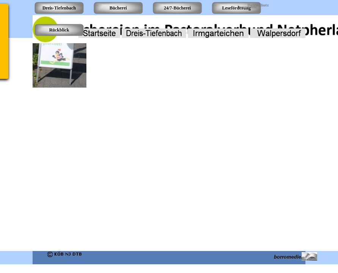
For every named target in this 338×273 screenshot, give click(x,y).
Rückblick (59, 30)
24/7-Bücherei (177, 8)
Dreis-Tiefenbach (59, 8)
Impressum (247, 7)
